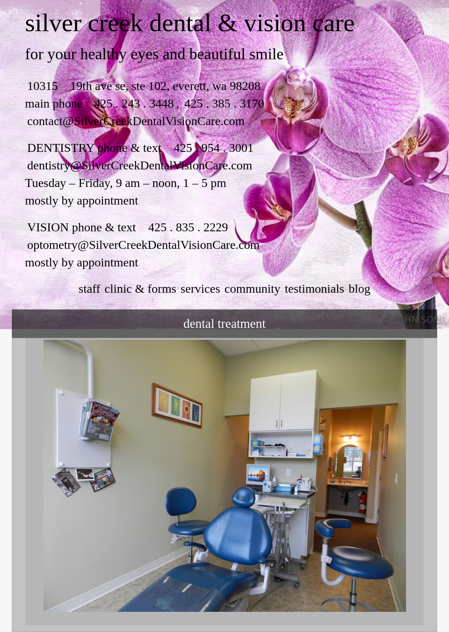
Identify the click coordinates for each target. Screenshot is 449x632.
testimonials (314, 288)
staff (89, 288)
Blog (360, 288)
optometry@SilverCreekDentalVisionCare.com (143, 244)
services (200, 288)
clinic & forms (140, 288)
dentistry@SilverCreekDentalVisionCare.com (139, 165)
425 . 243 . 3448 (134, 103)
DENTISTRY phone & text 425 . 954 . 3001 (140, 147)
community (252, 288)
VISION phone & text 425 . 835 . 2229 (127, 227)
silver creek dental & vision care (190, 22)
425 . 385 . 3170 (222, 103)
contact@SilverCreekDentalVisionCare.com (136, 121)
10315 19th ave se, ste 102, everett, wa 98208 (143, 86)
